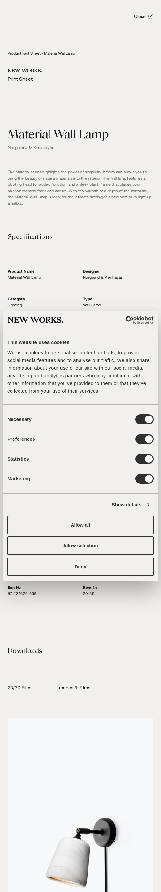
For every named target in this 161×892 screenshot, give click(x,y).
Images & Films (74, 687)
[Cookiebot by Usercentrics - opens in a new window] (126, 320)
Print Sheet (20, 79)
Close (143, 16)
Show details (127, 504)
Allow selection (80, 545)
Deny (81, 566)
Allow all (80, 525)
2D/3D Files (19, 687)
